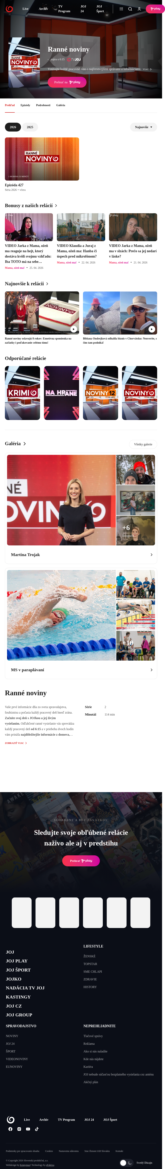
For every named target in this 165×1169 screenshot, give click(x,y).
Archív (43, 8)
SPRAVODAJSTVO (21, 1029)
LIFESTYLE (93, 946)
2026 (13, 127)
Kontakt (119, 1154)
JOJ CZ (14, 1008)
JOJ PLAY (17, 961)
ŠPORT (10, 1054)
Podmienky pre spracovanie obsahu (22, 1154)
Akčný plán (91, 1085)
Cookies (49, 1154)
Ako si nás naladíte (96, 1054)
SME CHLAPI (93, 971)
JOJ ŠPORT (19, 971)
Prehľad (10, 105)
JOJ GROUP (20, 1017)
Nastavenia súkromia (69, 1154)
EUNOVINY (14, 1069)
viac (148, 69)
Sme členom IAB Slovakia (97, 1154)
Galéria (60, 105)
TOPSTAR (90, 964)
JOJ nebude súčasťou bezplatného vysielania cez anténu (119, 1077)
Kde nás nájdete (94, 1062)
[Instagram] (19, 1131)
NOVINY (12, 1039)
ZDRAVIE (90, 979)
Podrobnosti (43, 105)
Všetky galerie (143, 444)
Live (25, 8)
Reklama (89, 1046)
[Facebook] (10, 1131)
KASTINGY (19, 999)
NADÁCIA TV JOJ (26, 989)
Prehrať (81, 861)
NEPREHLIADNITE (100, 1029)
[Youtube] (28, 1131)
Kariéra (88, 1069)
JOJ (10, 952)
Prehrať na (67, 82)
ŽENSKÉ (90, 956)
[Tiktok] (36, 1131)
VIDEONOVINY (17, 1062)
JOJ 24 (83, 9)
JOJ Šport (100, 9)
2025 (30, 127)
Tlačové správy (93, 1039)
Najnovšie (143, 127)
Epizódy (25, 105)
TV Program (64, 9)
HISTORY (90, 987)
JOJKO (14, 980)
